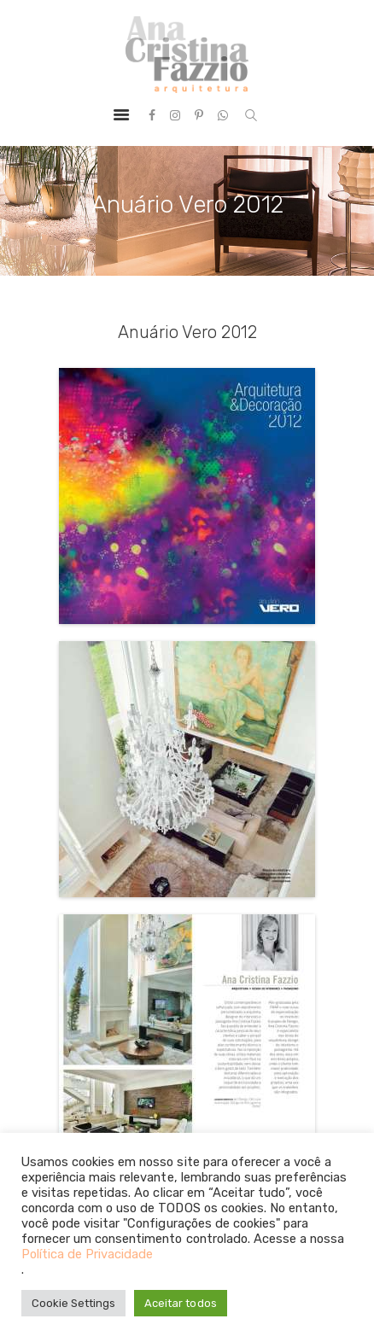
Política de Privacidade (87, 1254)
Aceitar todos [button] (180, 1303)
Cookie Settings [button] (73, 1303)
